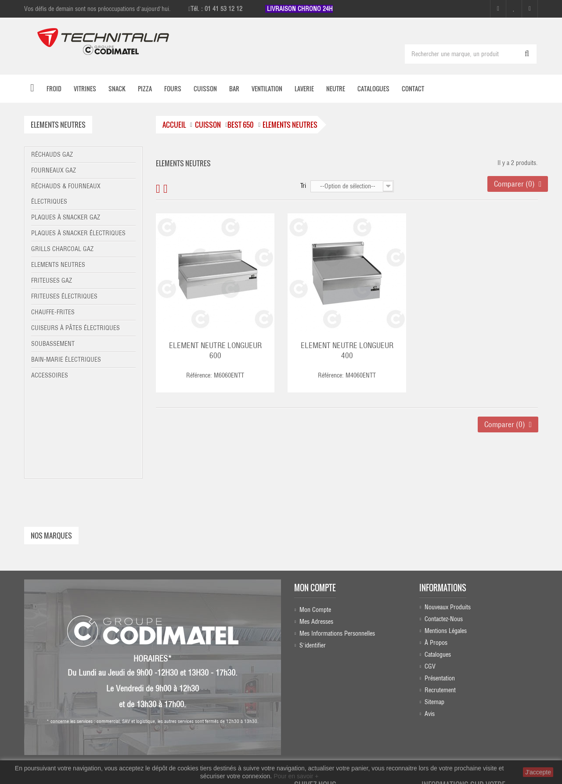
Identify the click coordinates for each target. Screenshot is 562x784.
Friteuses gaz (51, 280)
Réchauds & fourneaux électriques (66, 193)
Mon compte (315, 500)
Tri (303, 186)
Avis (430, 628)
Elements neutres (58, 265)
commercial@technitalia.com (483, 742)
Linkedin (325, 717)
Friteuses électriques (64, 296)
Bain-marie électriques (66, 359)
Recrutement (440, 604)
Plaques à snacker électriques (78, 233)
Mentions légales (446, 545)
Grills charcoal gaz (62, 249)
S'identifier (312, 557)
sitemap (434, 616)
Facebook (323, 683)
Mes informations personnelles (337, 545)
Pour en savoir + (296, 776)
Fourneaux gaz (53, 170)
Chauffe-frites (53, 312)
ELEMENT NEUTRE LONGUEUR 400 (347, 350)
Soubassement (53, 344)
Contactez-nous (444, 533)
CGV (430, 581)
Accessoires (49, 375)
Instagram (324, 700)
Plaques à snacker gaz (65, 217)
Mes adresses (316, 533)
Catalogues (438, 569)
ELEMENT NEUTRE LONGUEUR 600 (215, 350)
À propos (436, 557)
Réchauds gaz (52, 154)
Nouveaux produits (448, 521)
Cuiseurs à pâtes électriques (75, 328)
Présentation (440, 593)
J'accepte (538, 772)
